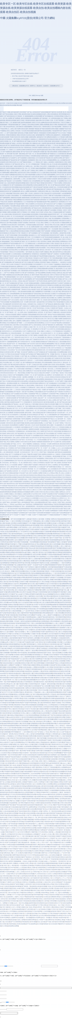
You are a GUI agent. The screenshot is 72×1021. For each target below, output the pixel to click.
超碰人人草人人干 (37, 842)
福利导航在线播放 (58, 460)
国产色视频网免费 (15, 191)
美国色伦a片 (56, 671)
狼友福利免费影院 (42, 153)
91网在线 (14, 546)
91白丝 (59, 583)
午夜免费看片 (67, 331)
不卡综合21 (63, 844)
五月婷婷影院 (50, 867)
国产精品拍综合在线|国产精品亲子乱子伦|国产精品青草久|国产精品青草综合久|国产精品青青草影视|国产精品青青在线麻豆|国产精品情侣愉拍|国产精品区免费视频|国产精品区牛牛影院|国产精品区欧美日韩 (35, 483)
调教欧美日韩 (30, 350)
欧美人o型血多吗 (62, 312)
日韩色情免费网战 (33, 715)
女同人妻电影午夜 (12, 467)
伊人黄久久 (31, 838)
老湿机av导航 (13, 715)
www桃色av (46, 896)
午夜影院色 (64, 606)
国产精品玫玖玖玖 (25, 765)
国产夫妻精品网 (34, 151)
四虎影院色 (43, 727)
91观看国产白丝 (38, 529)
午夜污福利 (41, 888)
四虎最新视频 (65, 135)
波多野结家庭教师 (26, 122)
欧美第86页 (59, 569)
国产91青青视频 (67, 907)
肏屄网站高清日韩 (15, 761)
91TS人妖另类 (32, 729)
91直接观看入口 (50, 569)
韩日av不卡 (39, 679)
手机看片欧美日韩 (15, 137)
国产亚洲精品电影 (63, 245)
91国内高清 (64, 832)
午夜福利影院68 (19, 623)
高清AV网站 (32, 600)
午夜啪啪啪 (60, 636)
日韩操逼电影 (41, 867)
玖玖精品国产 (52, 665)
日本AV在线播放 (25, 834)
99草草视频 (14, 732)
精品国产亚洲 (49, 462)
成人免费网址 (59, 297)
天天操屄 (33, 707)
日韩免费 (60, 613)
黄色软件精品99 (61, 769)
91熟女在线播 (61, 665)
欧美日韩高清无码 (54, 122)
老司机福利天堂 (22, 740)
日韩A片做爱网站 (36, 659)
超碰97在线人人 (45, 855)
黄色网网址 (9, 600)
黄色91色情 (5, 525)
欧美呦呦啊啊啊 (38, 533)
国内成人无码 (44, 249)
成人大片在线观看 (12, 464)
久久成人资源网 (21, 780)
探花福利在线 (16, 606)
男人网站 (8, 606)
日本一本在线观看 (53, 229)
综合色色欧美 (6, 425)
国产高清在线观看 (47, 237)
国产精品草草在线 (60, 805)
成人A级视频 (3, 585)
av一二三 (53, 573)
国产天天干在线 (27, 629)
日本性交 (42, 638)
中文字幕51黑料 (12, 825)
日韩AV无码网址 (59, 884)
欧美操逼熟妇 (42, 542)
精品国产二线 (41, 287)
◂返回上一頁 (22, 69)
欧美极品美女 (51, 256)
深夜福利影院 (9, 452)
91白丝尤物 (51, 585)
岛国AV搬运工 (41, 636)
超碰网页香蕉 (29, 218)
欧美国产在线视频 (63, 283)
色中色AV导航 (11, 848)
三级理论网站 (16, 179)
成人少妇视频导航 (62, 160)
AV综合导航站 (57, 656)
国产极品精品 (8, 408)
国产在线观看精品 (18, 435)
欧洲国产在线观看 (32, 464)
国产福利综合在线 (36, 771)
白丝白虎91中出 (23, 592)
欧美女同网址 (24, 393)
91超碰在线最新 (63, 550)
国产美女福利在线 (8, 218)
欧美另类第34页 (39, 838)
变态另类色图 (27, 717)
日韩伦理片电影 (62, 356)
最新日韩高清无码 (51, 235)
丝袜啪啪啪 (9, 565)
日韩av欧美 (21, 813)
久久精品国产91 (16, 345)
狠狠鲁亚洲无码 (4, 191)
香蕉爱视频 (48, 623)
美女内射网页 (61, 306)
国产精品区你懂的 (10, 588)
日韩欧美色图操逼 (11, 135)
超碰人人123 (19, 867)
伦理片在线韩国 (4, 325)
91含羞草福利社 (66, 719)
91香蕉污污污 (19, 717)
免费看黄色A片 (64, 241)
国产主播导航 (19, 176)
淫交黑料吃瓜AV (14, 439)
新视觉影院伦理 (43, 139)
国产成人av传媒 (4, 782)
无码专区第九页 (25, 558)
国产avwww (11, 869)
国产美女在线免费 (5, 254)
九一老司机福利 (13, 786)
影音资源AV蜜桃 (53, 707)
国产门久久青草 (48, 329)
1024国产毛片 (37, 604)
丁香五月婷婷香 (66, 408)
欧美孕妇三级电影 (46, 241)
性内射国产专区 (28, 529)
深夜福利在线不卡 (19, 358)
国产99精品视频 (62, 414)
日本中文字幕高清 (56, 348)
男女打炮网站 (11, 441)
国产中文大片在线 (60, 133)
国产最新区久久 (30, 782)
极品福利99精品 (4, 281)
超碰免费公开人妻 (61, 425)
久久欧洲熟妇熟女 (49, 840)
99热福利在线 (10, 613)
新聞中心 (32, 85)
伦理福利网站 (65, 218)
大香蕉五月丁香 (17, 696)
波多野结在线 (6, 297)
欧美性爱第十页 (44, 199)
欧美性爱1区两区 (9, 352)
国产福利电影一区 (45, 118)
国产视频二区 (40, 456)
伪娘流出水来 (65, 815)
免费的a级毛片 (26, 320)
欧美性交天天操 (6, 851)
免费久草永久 (32, 300)
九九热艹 (35, 732)
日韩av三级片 (36, 777)
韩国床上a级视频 (34, 638)
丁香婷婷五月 (65, 126)
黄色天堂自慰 (4, 456)
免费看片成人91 (17, 744)
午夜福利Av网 (23, 684)
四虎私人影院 (21, 782)
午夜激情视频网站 (54, 540)
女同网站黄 (24, 577)
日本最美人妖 (9, 295)
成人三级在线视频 (61, 341)
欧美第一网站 (11, 189)
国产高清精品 (49, 277)
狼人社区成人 (13, 281)
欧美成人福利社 (19, 193)
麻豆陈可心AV (48, 792)
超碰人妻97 (41, 786)
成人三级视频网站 (45, 239)
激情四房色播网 (62, 179)
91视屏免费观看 (63, 721)
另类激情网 (54, 629)
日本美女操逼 (25, 521)
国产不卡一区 (23, 243)
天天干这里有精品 (53, 550)
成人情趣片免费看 (57, 318)
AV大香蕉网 (16, 521)
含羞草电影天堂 (64, 521)
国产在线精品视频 (51, 352)
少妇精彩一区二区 (54, 892)
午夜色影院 (44, 777)
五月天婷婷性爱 (17, 156)
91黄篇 (21, 569)
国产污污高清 (34, 427)
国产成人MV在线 (59, 435)
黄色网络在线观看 (12, 383)
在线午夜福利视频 (30, 174)
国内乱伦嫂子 (9, 166)
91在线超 (24, 544)
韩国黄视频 (29, 792)
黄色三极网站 (39, 170)
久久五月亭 (49, 556)
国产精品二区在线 (23, 283)
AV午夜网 (19, 667)
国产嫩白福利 (32, 287)
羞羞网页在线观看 (34, 429)
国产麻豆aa (47, 763)
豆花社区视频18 (4, 807)
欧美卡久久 (15, 832)
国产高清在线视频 (38, 279)
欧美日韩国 (55, 894)
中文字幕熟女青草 (27, 594)
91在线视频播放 (9, 391)
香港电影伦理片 (62, 124)
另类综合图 (3, 867)
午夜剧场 (27, 836)
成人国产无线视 (24, 404)
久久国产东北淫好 (11, 846)
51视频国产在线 (59, 836)
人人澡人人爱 (22, 656)
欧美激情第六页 (23, 446)
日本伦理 (25, 690)
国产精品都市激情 (19, 204)
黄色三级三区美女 (41, 160)
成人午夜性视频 (33, 404)
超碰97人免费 (7, 665)
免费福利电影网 (61, 266)
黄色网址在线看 (29, 423)
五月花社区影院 (22, 838)
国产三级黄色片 (55, 254)
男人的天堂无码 (51, 633)
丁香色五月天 (12, 252)
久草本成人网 (14, 608)
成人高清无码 (24, 220)
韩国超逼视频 (57, 567)
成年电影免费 (15, 112)
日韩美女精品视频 (11, 285)
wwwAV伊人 (28, 871)
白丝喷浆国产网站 (54, 393)
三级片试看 (35, 694)
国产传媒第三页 (49, 740)
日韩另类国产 (23, 112)
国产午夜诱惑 (58, 433)
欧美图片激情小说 (26, 437)
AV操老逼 (17, 552)
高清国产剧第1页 (34, 133)
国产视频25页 (25, 761)
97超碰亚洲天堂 (37, 878)
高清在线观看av (58, 811)
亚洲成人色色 (16, 888)
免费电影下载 (48, 216)
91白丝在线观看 (29, 640)
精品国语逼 (29, 894)
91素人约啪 (19, 892)
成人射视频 (34, 834)
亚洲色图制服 (4, 803)
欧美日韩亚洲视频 (13, 187)
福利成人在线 (64, 828)
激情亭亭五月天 (11, 890)
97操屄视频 (42, 738)
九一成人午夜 (59, 905)
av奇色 (9, 767)
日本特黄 (23, 819)
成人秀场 (40, 742)
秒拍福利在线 (4, 360)
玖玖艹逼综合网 (32, 650)
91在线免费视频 (35, 788)
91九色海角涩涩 (43, 611)
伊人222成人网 (49, 834)
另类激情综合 (35, 254)
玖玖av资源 (65, 667)
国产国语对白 (24, 638)
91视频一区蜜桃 (44, 519)
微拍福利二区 (41, 805)
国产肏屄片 (64, 640)
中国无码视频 (32, 256)
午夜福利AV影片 (55, 744)
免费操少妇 (34, 742)
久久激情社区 (47, 815)
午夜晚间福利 (51, 452)
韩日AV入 (13, 573)
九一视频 (11, 571)
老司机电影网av (38, 546)
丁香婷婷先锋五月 (46, 126)
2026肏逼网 (36, 773)
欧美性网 (32, 556)
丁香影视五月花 (44, 164)
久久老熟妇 (41, 725)
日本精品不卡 (18, 264)
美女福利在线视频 (35, 114)
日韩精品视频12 (66, 656)
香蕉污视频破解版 (15, 861)
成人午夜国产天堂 (41, 919)
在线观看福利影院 (44, 446)
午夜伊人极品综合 (63, 600)
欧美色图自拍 (54, 114)
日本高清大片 (4, 350)
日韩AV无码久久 (57, 362)
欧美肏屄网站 (20, 252)
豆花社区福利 (60, 573)
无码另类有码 (15, 304)
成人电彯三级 (19, 613)
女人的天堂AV (26, 707)
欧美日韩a (30, 803)
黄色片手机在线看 (47, 416)
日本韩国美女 (41, 462)
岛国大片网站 (18, 114)
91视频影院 (20, 823)
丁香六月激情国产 (15, 297)
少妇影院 (32, 563)
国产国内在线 (46, 293)
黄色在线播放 (34, 316)
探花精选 (28, 911)
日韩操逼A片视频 (45, 909)
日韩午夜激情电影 (13, 456)
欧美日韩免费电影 (53, 300)
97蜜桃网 (43, 554)
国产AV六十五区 (64, 320)
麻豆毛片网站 (60, 633)
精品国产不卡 (19, 402)
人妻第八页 (41, 761)
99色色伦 (21, 915)
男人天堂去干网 (21, 896)
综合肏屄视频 (10, 702)
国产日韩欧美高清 (50, 341)
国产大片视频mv (58, 204)
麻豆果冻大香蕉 (29, 811)
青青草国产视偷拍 (45, 262)
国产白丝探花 (54, 750)
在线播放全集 (63, 393)
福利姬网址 (5, 794)
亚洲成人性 (62, 560)
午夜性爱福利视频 (57, 258)
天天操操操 (34, 606)
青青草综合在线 (11, 229)
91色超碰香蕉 (13, 803)
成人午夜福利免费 (23, 383)
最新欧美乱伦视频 (59, 304)
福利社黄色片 (15, 400)
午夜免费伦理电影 (15, 206)
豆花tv (48, 738)
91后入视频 (15, 800)
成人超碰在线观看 (7, 748)
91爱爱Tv (43, 853)
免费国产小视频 (22, 464)
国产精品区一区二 (12, 312)
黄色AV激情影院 (25, 606)
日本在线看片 (4, 300)
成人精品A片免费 (38, 252)
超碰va (38, 855)
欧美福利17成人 (32, 304)
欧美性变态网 (48, 800)
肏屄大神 (7, 558)
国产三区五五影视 (13, 300)
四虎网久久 (12, 540)
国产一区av (32, 565)
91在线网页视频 (20, 523)
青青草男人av (4, 527)
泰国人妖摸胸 (43, 364)
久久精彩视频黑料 (52, 414)
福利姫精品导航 (42, 646)
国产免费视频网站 (5, 197)
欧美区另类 (19, 817)
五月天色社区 (13, 794)
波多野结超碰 (41, 149)
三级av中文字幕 (23, 300)
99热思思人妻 (29, 673)
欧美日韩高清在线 (36, 195)
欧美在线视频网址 (34, 270)
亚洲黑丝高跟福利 (32, 711)
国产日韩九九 (63, 911)
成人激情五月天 (41, 266)
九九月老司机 (21, 679)
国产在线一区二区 (31, 153)
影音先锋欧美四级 (18, 671)
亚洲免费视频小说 (30, 796)
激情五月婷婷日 (61, 385)
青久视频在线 (34, 143)
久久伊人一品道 (4, 873)
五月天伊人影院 (19, 828)
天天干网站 (12, 567)
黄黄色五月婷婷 (6, 306)
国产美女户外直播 (5, 381)
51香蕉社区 (18, 830)
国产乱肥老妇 (36, 262)
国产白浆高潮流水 (29, 909)
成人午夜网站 (67, 189)
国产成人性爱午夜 (58, 598)
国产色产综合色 (25, 151)
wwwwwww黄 (45, 794)
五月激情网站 (28, 617)
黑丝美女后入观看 (58, 594)
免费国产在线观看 (21, 314)
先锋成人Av (41, 899)
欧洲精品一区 (60, 467)
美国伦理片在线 (19, 337)
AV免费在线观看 (59, 823)
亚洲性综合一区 (23, 364)
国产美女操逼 (67, 287)
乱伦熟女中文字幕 (41, 174)
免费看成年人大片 (22, 266)
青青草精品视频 (66, 208)
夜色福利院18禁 (32, 323)
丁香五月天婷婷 (41, 179)
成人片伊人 (64, 669)
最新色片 (61, 692)
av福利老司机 (9, 627)
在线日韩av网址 (4, 684)
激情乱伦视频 (61, 871)
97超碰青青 (62, 729)
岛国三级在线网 (9, 899)
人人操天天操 (33, 761)
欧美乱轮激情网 (38, 185)
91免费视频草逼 (26, 254)
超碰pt (58, 554)
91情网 (11, 563)
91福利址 (22, 894)
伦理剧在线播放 (62, 151)
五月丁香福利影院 (52, 859)
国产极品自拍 (56, 185)
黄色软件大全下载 (45, 270)
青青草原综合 (51, 206)
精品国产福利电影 (43, 187)
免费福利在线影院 (51, 137)
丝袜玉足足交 (10, 711)
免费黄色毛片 (42, 383)
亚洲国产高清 (53, 310)
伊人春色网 (23, 757)
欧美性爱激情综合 (41, 903)
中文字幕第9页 (4, 377)
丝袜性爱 (33, 861)
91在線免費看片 (10, 788)
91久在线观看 (16, 663)
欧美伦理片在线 (64, 360)
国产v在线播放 (15, 393)
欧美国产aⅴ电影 (65, 185)
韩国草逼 (59, 590)
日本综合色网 (26, 727)
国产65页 (2, 565)
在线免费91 (26, 899)
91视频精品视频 (59, 585)
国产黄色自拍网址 (34, 798)
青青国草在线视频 (35, 231)
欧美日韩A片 (5, 611)
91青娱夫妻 (63, 544)
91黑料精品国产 (42, 650)
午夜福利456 (61, 917)
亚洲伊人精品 (37, 398)
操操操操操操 (49, 379)
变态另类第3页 (26, 199)
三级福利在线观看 (11, 398)
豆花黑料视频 (39, 663)
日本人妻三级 (14, 684)
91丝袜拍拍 (57, 571)
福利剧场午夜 (55, 911)
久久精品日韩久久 (47, 882)
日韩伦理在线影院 (16, 333)
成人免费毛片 (48, 375)
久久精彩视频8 (23, 456)
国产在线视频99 (30, 247)
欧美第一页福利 (25, 410)
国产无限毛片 (64, 131)
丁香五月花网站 (57, 183)
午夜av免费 (39, 544)
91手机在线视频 (4, 575)
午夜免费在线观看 (16, 727)
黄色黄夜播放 (60, 886)
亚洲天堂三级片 (61, 281)
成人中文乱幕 (53, 164)
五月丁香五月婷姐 (43, 581)
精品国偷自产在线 (58, 350)
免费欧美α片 (29, 371)
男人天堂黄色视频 (19, 368)
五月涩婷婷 (26, 681)
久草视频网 (31, 882)
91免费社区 (65, 715)
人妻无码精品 (16, 139)
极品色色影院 (46, 803)
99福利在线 (3, 636)
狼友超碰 (54, 825)
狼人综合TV (67, 823)
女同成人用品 (48, 212)
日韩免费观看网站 (15, 293)
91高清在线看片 (56, 193)
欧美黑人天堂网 (47, 656)
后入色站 (59, 638)
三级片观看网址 (40, 145)
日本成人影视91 (37, 535)
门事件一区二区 (23, 227)
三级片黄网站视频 (30, 406)
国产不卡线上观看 (58, 345)
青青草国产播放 (27, 613)
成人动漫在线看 (53, 197)
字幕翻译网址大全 (5, 333)
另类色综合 (51, 905)
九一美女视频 (27, 917)
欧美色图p (61, 790)
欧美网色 (6, 544)
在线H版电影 (35, 654)
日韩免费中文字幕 (24, 316)
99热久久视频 (62, 748)
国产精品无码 (64, 275)
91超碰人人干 (47, 861)
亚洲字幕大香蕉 (23, 661)
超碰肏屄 (62, 519)
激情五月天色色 (16, 554)
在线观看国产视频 (45, 254)
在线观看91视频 (41, 828)
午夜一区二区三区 (38, 327)
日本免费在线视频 (50, 642)
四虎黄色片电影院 (12, 604)
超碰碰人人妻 (38, 671)
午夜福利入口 (35, 519)
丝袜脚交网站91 (41, 796)
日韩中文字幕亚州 (54, 275)
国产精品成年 (19, 575)
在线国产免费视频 (9, 174)
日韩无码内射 (34, 790)
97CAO (61, 686)
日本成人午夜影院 (50, 308)
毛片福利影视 (45, 197)
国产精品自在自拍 (37, 416)
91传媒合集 (42, 677)
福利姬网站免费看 (31, 746)
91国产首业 (24, 642)
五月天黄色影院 (19, 769)
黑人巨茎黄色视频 (58, 329)
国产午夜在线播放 (24, 400)
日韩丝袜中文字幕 (45, 348)
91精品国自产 (66, 738)
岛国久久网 (21, 560)
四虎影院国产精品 (53, 813)
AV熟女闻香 (8, 619)
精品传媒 (68, 631)
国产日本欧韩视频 (30, 675)
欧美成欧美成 (32, 381)
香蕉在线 (47, 744)
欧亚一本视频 (46, 917)
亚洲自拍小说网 (44, 844)
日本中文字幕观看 (64, 404)
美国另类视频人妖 (11, 237)
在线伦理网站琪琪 (23, 809)
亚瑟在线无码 (26, 452)
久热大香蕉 (7, 763)
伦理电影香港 (11, 431)
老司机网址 (3, 690)
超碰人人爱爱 (32, 667)
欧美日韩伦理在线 (39, 285)
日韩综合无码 (37, 126)
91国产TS (49, 715)
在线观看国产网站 (33, 393)
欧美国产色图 (46, 371)
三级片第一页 (30, 308)
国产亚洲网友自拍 (64, 300)
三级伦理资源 (8, 199)
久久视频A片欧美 (35, 633)
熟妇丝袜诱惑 (4, 677)
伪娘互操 (35, 709)
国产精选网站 (50, 389)
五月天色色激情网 (24, 633)
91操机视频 (56, 579)
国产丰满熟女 (13, 377)
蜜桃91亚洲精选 (28, 865)
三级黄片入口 (12, 149)
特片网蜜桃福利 (62, 176)
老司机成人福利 (47, 671)
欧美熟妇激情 (56, 673)
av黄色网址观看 (19, 379)
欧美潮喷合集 (57, 285)
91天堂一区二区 (25, 348)
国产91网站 (50, 577)
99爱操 (53, 531)
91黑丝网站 (42, 715)
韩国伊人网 (36, 844)
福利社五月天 (59, 677)
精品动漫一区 (55, 181)
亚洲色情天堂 (23, 210)
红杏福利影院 (34, 400)
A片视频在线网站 (65, 222)
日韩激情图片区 (28, 402)
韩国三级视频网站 (63, 750)
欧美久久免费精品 (53, 464)
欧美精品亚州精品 (53, 139)
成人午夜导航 (54, 729)
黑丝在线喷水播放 (41, 780)
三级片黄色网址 (53, 233)
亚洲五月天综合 (36, 122)
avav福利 (12, 752)
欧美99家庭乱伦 (4, 233)
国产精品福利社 (44, 617)
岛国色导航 (68, 633)
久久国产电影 (23, 356)
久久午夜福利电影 (28, 201)
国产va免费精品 (7, 208)
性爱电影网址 (22, 608)
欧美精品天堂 (64, 377)
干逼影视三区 (60, 256)
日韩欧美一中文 (48, 571)
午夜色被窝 (50, 542)
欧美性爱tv (7, 713)
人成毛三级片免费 (15, 128)
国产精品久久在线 (27, 744)
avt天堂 (49, 809)
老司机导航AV (17, 669)
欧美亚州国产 (64, 761)
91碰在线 (31, 880)
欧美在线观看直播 (31, 366)
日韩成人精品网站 (44, 525)
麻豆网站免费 (19, 275)
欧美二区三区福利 (48, 350)
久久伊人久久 (6, 727)
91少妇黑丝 (11, 529)
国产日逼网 (15, 665)
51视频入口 (27, 694)
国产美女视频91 (45, 181)
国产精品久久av (52, 419)
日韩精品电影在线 (11, 308)
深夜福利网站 (52, 769)
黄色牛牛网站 (54, 124)
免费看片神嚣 (67, 170)
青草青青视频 (63, 114)
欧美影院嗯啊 (38, 116)
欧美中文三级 (27, 471)
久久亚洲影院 (16, 427)
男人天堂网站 (40, 782)
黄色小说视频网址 (63, 767)
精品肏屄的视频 (26, 654)
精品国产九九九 (19, 659)
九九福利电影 (23, 876)
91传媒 (62, 527)
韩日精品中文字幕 (15, 233)
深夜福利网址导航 (7, 596)
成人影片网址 (57, 387)
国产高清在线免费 (5, 289)
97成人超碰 (16, 565)
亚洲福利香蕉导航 (56, 775)
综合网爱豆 (8, 775)
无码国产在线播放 (23, 222)
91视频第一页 (12, 631)
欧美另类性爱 (60, 921)
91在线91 (25, 667)
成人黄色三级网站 (43, 222)
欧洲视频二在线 (15, 270)
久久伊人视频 (31, 780)
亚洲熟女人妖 (7, 638)
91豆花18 (14, 809)
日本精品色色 (31, 608)
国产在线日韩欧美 (58, 277)
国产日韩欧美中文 (62, 310)
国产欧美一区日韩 (24, 439)
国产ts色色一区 (49, 652)
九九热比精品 (6, 811)
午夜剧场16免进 (12, 673)
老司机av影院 (10, 784)
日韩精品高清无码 (44, 429)
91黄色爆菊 (35, 525)
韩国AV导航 (45, 619)
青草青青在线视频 (31, 229)
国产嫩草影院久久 (66, 554)
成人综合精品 (29, 433)
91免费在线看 (32, 736)
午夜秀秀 (10, 704)
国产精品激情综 (19, 433)
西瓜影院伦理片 (17, 214)
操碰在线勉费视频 (40, 168)
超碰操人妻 (46, 729)
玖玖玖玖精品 (27, 748)
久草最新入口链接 (27, 327)
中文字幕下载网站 (32, 335)
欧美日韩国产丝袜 (12, 371)
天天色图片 (12, 719)
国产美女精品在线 (20, 268)
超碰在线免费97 (48, 548)
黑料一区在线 (29, 193)
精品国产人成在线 (9, 268)
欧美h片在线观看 (59, 327)
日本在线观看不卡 (38, 264)
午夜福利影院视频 (13, 124)
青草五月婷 (44, 823)
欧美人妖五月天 (40, 848)
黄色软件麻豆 (65, 264)
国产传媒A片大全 (21, 848)
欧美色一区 (8, 650)
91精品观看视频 (30, 679)
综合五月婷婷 (39, 212)
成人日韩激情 (61, 343)
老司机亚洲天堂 (54, 527)
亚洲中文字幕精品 (22, 212)
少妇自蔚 (7, 921)
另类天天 (6, 865)
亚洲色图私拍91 (8, 729)
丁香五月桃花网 (14, 241)
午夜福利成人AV (66, 525)
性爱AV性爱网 (46, 723)
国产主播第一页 (61, 235)
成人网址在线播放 (53, 621)
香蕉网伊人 (30, 740)
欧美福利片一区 (52, 381)
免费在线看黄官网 (12, 592)
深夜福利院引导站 (19, 704)
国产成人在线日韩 (12, 569)
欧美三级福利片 (8, 201)
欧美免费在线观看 (16, 279)
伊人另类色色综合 (40, 873)
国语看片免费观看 (37, 441)
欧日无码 (14, 880)
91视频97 (55, 556)
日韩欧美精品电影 (34, 249)
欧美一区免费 (24, 302)
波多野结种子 (54, 283)
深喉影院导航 (7, 345)
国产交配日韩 (19, 842)
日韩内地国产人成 (54, 846)
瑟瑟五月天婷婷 (59, 704)
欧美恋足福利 (53, 717)
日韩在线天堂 (48, 193)
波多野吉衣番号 (52, 281)
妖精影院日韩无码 (31, 149)
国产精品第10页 (48, 158)
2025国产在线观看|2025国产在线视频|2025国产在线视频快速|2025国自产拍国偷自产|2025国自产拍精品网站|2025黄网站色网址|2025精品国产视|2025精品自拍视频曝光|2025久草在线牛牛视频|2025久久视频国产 (36, 496)
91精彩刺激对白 (59, 162)
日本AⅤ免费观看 (23, 880)
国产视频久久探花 (59, 542)
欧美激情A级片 (39, 652)
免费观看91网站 (55, 896)
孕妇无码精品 (22, 373)
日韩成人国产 (7, 809)
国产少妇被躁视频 (52, 790)
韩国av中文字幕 (25, 742)
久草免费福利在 (36, 769)
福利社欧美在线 (30, 448)
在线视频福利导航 (64, 784)
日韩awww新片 (32, 548)
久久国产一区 (47, 842)
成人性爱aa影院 (66, 252)
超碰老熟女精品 (35, 886)
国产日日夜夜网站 (16, 921)
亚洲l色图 (50, 823)
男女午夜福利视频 (58, 302)
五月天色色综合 (38, 204)
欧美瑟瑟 (65, 775)
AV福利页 (45, 540)
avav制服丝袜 (16, 767)
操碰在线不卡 (65, 368)
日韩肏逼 (24, 736)
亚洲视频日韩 (4, 556)
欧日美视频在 (47, 851)
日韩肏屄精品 (54, 857)
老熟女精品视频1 (12, 815)
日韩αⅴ (5, 813)
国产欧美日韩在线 (42, 281)
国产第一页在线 (15, 245)
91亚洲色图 (9, 669)
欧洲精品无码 (37, 358)
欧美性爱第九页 (17, 550)
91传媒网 (10, 654)
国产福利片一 (67, 158)
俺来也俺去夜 (18, 681)
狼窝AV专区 (39, 763)
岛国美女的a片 (36, 752)
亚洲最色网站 (4, 688)
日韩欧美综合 (45, 310)
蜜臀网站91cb (65, 821)
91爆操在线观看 (53, 227)
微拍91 (47, 755)
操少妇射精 (9, 857)
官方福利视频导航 (41, 366)
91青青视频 (60, 759)
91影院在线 (64, 529)
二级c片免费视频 (30, 379)
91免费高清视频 (64, 254)
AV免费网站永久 (42, 583)
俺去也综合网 (27, 700)
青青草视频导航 (38, 894)
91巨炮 (25, 548)
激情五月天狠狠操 (5, 245)
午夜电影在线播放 (31, 224)
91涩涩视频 (57, 652)
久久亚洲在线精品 (16, 254)
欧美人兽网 (38, 811)
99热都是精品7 (26, 921)
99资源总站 (55, 644)
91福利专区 (63, 619)
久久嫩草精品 (24, 798)
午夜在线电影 (39, 800)
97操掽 (67, 717)
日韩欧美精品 (24, 287)
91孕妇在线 (15, 876)
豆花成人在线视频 (28, 698)
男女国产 (18, 773)
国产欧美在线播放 (13, 243)
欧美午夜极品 (58, 279)
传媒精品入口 (34, 139)
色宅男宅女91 (25, 556)
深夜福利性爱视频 (20, 183)
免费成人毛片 (42, 767)
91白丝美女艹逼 (13, 350)
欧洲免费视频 (4, 160)
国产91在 (43, 669)
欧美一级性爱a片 (10, 734)
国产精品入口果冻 (58, 663)
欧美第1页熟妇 (4, 454)
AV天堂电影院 (56, 821)
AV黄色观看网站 (40, 379)
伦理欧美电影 (48, 141)
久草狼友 (47, 734)
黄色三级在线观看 (23, 260)
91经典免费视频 (9, 871)
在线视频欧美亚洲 (38, 435)
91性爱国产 (25, 830)
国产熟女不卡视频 (51, 312)
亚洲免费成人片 (46, 878)
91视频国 (46, 575)
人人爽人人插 (25, 179)
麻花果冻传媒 (26, 114)
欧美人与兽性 (33, 462)
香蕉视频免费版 (6, 404)
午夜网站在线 (49, 135)
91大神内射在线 (21, 308)
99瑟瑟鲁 (44, 698)
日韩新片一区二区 (15, 686)
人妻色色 (37, 721)
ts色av (68, 909)
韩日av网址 (49, 828)
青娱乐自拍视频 (58, 771)
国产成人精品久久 (48, 679)
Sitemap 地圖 (39, 95)
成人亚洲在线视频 (30, 295)
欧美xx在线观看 (21, 458)
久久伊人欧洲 (17, 853)
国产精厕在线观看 (39, 277)
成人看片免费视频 (25, 362)
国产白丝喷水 (4, 364)
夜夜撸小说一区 (8, 141)
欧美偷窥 (18, 719)
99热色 (38, 713)
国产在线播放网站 (7, 262)
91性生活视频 (20, 537)
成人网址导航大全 (52, 732)
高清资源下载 (66, 462)
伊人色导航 (24, 627)
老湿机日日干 (41, 304)
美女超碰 (65, 863)
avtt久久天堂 (48, 838)
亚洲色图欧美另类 (45, 788)
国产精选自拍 (49, 304)
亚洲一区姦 (40, 684)
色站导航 (34, 913)
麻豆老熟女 (3, 659)
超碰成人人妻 (57, 792)
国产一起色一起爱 (16, 258)
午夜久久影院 (14, 915)
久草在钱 (39, 861)
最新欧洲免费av (38, 423)
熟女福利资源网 (53, 880)
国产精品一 (60, 537)
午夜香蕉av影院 (38, 819)
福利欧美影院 (38, 350)
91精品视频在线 (39, 391)
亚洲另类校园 (49, 725)
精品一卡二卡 (34, 439)
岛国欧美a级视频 (64, 788)
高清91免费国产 (52, 410)
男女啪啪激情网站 (15, 302)
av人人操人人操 (63, 588)
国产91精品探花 (66, 567)
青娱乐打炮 (41, 627)
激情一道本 (62, 855)
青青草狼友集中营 (64, 880)
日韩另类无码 (9, 423)
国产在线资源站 (39, 375)
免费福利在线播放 (30, 145)
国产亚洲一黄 (17, 750)
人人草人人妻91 (58, 725)
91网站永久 (13, 873)
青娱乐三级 (33, 567)
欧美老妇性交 (50, 899)
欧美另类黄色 (39, 360)
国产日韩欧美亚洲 (49, 412)
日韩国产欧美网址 (45, 890)
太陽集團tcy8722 (24, 85)
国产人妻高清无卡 (24, 306)
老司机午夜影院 (67, 800)
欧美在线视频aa (54, 844)
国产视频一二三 (40, 825)
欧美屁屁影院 (15, 316)
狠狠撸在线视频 (40, 341)
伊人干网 (17, 544)
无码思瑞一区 (38, 857)
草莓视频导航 (7, 548)
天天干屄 (32, 540)
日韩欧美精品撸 (6, 876)
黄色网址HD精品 (51, 272)
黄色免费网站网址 (34, 621)
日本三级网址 (26, 166)
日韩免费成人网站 (59, 919)
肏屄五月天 (27, 531)
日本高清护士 (43, 410)
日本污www (68, 573)
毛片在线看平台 (12, 158)
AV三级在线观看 (39, 337)
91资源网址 (67, 563)
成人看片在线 (4, 473)
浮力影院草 (20, 846)
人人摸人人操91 (29, 734)
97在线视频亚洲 (53, 709)
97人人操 (37, 823)
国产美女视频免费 (61, 335)
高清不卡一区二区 (53, 333)
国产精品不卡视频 (5, 112)
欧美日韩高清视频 (28, 131)
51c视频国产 (20, 540)
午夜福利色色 (27, 147)
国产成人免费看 (7, 118)
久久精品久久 (48, 331)
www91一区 (16, 903)
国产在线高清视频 (43, 112)
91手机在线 (68, 765)
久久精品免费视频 (13, 231)
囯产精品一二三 (8, 521)
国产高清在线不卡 (31, 281)
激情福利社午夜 (41, 137)
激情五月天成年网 (57, 742)
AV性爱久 (24, 882)
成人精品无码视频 (29, 396)
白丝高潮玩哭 (52, 700)
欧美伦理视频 (38, 408)
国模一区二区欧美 (42, 300)
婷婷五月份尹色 (63, 851)
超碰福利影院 (60, 698)
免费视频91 (5, 563)
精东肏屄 (11, 556)
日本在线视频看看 (63, 439)
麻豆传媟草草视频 (19, 423)
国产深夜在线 (20, 285)
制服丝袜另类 (42, 790)
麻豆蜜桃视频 (58, 287)
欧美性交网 (61, 717)
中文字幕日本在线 (9, 354)
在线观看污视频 (63, 709)
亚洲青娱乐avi (65, 548)
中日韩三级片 (59, 625)
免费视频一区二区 (33, 377)
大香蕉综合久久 (58, 679)
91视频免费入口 (64, 755)
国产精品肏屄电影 (14, 757)
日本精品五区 (47, 894)
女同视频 (10, 694)
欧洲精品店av (39, 640)
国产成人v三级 (67, 279)
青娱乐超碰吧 (23, 729)
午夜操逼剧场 (39, 571)
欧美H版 (66, 598)
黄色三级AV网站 (14, 325)
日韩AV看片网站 (13, 581)
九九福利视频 (64, 896)
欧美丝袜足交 (40, 719)
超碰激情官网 (13, 725)
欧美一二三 (21, 732)
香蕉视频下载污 (41, 809)
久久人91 (61, 736)
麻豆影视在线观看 (49, 402)
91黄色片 (37, 880)
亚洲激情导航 (61, 617)
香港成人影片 (39, 162)
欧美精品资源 (39, 412)
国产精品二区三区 (24, 241)
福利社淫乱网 (49, 888)
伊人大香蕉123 (38, 644)
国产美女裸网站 (29, 391)
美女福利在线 (11, 147)
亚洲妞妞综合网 (47, 876)
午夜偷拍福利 (38, 896)
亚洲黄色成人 (36, 915)
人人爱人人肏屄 (19, 871)
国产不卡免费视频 (14, 454)
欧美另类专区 (61, 659)
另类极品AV (12, 878)
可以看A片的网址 (56, 147)
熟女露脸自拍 (64, 611)
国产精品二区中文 (16, 444)
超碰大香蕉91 (64, 813)
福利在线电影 (56, 141)
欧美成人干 (53, 617)
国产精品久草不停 (41, 859)
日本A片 (49, 752)
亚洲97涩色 (45, 535)
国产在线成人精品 (56, 239)
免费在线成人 (45, 156)
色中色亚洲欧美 (60, 848)
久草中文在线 (9, 264)
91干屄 (24, 596)
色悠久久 (66, 679)
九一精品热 (12, 865)
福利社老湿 (67, 865)
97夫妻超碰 (16, 627)
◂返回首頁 (14, 69)
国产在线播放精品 (51, 383)
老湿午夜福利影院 (41, 425)
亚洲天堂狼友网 (52, 650)
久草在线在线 (57, 337)
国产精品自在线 (44, 437)
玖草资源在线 (14, 901)
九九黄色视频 (56, 544)
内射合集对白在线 (64, 220)
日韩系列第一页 (33, 222)
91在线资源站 (30, 755)
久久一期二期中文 (37, 817)
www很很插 (13, 740)
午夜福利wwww (13, 640)
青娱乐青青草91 (19, 563)
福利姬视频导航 (40, 135)
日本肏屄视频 (49, 719)
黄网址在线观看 (64, 535)
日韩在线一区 (19, 131)
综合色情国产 (63, 890)
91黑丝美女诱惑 (57, 876)
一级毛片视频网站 (27, 444)
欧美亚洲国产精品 (42, 381)
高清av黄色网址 (60, 364)
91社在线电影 (35, 686)
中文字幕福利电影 (7, 419)
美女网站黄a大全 (21, 385)
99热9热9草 (17, 702)
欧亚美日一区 (47, 529)
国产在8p (24, 702)
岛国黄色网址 (32, 137)
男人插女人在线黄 (64, 473)
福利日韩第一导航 (30, 412)
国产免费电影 (16, 118)
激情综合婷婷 (18, 327)
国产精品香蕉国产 (58, 416)
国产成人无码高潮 (32, 112)
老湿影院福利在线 (51, 636)
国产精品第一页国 (19, 391)
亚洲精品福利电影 (13, 473)
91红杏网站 (58, 552)
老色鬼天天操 (58, 243)
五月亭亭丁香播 (46, 195)
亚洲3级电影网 (27, 890)
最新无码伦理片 (28, 869)
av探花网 (43, 633)
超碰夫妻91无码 (40, 120)
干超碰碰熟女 (57, 264)
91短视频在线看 (57, 208)
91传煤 (60, 913)
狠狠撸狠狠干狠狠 (49, 279)
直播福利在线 (56, 360)
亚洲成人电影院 (48, 832)
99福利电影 (12, 924)
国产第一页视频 (49, 354)
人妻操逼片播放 (20, 588)
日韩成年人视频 (67, 258)
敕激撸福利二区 (57, 237)
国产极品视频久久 (19, 746)
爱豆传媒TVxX (33, 642)
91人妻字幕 (32, 859)
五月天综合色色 (44, 320)
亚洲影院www (61, 873)
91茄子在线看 (66, 684)
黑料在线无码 (65, 291)
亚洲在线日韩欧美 (43, 404)
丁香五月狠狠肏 (65, 702)
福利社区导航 (11, 636)
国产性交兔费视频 (51, 385)
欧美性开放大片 (35, 310)
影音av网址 (58, 915)
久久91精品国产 (41, 467)
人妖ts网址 (62, 798)
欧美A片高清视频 (22, 721)
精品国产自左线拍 (5, 195)
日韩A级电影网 (6, 855)
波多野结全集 (6, 239)
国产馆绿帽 (57, 548)
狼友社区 (44, 771)
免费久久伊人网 (16, 763)
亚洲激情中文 (38, 237)
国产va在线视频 (58, 295)
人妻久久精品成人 (19, 590)
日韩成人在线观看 (59, 661)
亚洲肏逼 (46, 560)
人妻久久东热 (61, 631)
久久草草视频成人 (13, 911)
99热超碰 (57, 740)
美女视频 (45, 863)
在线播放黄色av (14, 339)
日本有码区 (13, 755)
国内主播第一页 (51, 425)
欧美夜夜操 (15, 598)
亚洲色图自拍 (62, 859)
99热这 (14, 619)
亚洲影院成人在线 (57, 809)
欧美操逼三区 (7, 310)
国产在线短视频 (56, 195)
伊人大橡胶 (48, 761)
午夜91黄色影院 (29, 823)
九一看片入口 (28, 631)
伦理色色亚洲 (42, 577)
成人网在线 (54, 917)
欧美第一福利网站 (22, 377)
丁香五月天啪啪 (64, 122)
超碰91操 (56, 869)
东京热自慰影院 (24, 325)
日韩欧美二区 (20, 406)
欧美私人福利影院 (19, 295)
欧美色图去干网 (10, 617)
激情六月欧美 (30, 183)
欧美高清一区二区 (23, 421)
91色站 (45, 817)
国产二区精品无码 (34, 364)
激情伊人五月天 (44, 176)
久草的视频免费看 (42, 229)
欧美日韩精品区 (33, 414)
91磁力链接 (6, 648)
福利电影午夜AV (62, 410)
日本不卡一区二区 (29, 337)
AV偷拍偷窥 (26, 771)
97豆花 (27, 540)
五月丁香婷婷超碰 (51, 767)
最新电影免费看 (47, 471)
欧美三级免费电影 (12, 656)
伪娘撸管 (35, 677)
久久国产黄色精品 (11, 823)
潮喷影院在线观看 (16, 197)
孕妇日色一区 (58, 354)
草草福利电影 (32, 702)
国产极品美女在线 (38, 318)
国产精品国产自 (28, 435)
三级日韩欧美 (19, 126)
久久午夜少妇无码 (54, 222)
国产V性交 (64, 882)
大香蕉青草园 (64, 846)
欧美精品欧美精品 (31, 431)
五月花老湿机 (50, 836)
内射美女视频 (24, 137)
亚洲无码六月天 (8, 759)
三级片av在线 (11, 892)
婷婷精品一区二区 (53, 611)
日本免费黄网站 (36, 181)
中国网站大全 (38, 368)
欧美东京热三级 (60, 247)
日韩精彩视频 (67, 796)
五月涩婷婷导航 (31, 684)
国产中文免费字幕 (56, 441)
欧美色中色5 (61, 629)
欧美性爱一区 (40, 907)
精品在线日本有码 (56, 738)
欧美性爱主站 (10, 629)
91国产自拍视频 (33, 421)
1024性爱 (55, 546)
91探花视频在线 (25, 427)
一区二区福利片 (26, 333)
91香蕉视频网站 (51, 174)
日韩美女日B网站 (9, 366)
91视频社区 (28, 732)
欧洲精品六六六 (22, 715)
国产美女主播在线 (38, 216)
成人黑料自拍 (49, 337)
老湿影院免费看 (53, 692)
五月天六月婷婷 (48, 264)
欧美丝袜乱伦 (15, 450)
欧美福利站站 (29, 318)
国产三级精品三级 (24, 124)
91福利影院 (27, 769)
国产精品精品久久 (28, 857)
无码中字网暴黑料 (54, 320)
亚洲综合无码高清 (55, 377)
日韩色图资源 (55, 803)
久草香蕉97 (58, 819)
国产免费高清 (16, 348)
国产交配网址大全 (30, 352)
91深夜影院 (36, 696)
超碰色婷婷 (20, 688)
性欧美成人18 (52, 646)
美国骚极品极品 (9, 836)
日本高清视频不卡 (62, 383)
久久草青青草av (31, 840)
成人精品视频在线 (37, 345)
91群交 (67, 840)
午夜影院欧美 (67, 675)
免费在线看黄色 (53, 220)
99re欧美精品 (10, 623)
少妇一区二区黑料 (30, 168)
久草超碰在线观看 (57, 212)
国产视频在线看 (6, 700)
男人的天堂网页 (15, 648)
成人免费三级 (33, 767)
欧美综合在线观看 (11, 314)
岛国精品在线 (31, 243)
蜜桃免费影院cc (18, 201)
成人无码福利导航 (51, 648)
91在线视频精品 (12, 840)
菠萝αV (30, 604)
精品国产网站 (46, 201)
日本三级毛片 (43, 871)
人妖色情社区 (21, 825)
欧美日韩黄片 (63, 270)
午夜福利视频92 (64, 156)
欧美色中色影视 (21, 677)
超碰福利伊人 (57, 135)
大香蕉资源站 (52, 590)
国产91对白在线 (33, 220)
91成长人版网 (21, 919)
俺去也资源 (5, 640)
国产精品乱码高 (4, 389)
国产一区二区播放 (50, 448)
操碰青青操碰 (26, 197)
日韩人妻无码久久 (40, 552)
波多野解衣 (28, 535)
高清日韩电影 (67, 358)
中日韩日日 (54, 909)
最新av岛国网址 (36, 917)
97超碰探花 (39, 523)
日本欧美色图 (32, 690)
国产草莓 (68, 871)
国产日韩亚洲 (22, 341)
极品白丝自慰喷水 (23, 429)
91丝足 (65, 700)
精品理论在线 (51, 711)
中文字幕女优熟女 (42, 905)
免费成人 (55, 784)
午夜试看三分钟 (6, 646)
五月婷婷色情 (48, 663)
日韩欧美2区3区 (43, 464)
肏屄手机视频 (58, 780)
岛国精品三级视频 (34, 245)
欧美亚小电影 (44, 880)
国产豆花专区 (31, 343)
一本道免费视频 (33, 542)
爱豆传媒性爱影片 (38, 594)
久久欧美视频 (46, 911)
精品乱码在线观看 (24, 187)
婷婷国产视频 (53, 757)
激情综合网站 (32, 661)
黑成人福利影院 (41, 297)
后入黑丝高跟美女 (64, 621)
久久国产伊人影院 (30, 815)
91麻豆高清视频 (51, 592)
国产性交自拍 (57, 777)
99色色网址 (16, 533)
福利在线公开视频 (23, 133)
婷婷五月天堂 (9, 594)
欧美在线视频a (42, 439)
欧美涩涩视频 (30, 873)
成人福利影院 (25, 462)
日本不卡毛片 (51, 335)
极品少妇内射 (64, 199)
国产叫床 (20, 546)
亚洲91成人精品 (61, 272)
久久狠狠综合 (38, 803)
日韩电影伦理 (50, 168)
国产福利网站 (8, 471)
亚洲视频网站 (62, 366)
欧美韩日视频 (54, 128)
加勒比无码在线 (21, 135)
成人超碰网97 (13, 917)
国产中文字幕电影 (9, 272)
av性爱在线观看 (20, 924)
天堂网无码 (38, 750)
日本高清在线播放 (5, 444)
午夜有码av (5, 725)
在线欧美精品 (31, 158)
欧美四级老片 (66, 323)
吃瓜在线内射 (38, 371)
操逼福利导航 (33, 805)
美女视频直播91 (43, 700)
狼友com (2, 742)
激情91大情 (42, 579)
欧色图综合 (25, 805)
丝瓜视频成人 (48, 456)
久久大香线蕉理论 (49, 170)
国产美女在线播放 (49, 433)
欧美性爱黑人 (22, 224)
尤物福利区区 (23, 360)
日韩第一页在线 (31, 210)
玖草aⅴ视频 (24, 903)
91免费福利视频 (26, 195)
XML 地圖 (31, 95)
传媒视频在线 (16, 638)
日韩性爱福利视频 (44, 427)
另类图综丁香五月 (7, 533)
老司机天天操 (6, 414)
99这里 (38, 794)
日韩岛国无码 (57, 667)
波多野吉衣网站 (58, 158)
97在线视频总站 (17, 707)
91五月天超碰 (14, 790)
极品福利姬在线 (7, 156)
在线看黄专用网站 (61, 581)
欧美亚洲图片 (49, 295)
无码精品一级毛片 (62, 210)
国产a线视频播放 (39, 458)
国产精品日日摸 (53, 575)
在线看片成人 (53, 187)
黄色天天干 (58, 903)
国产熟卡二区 (29, 623)
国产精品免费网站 (41, 272)
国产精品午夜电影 (39, 183)
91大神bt (4, 926)
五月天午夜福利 (42, 550)
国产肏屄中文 (65, 752)
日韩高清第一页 (7, 859)
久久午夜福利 (61, 137)
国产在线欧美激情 (12, 133)
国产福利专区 (53, 112)
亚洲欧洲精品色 (6, 279)
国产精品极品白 (6, 393)
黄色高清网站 (31, 385)
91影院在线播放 (10, 168)
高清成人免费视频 (57, 216)
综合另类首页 (20, 734)
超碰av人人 (56, 761)
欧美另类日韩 (35, 176)
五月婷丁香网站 (59, 423)
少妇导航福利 (6, 919)
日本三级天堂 (48, 318)
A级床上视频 (12, 863)
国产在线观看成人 (43, 421)
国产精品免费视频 (64, 464)
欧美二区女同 (32, 425)
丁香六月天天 (34, 452)
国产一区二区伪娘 (13, 335)
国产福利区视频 (17, 884)
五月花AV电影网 (37, 911)
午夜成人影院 (22, 371)
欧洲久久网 (21, 673)
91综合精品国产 (19, 216)
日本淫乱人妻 (24, 713)
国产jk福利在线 (17, 262)
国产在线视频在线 (66, 379)
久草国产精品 (42, 452)
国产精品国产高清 (31, 268)
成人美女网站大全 (61, 145)
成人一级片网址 (34, 166)
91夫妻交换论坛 (50, 848)
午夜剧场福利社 (32, 581)
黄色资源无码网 (64, 444)
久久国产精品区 (21, 527)
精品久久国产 (61, 615)
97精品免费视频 (17, 199)
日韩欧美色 (8, 832)
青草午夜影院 (61, 592)
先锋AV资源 (27, 537)
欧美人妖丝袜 (36, 629)
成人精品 (17, 765)
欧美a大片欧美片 (8, 375)
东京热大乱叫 (66, 915)
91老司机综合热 (13, 905)
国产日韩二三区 (29, 237)
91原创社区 (60, 713)
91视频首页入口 (61, 646)
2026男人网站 (28, 863)
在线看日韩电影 (64, 339)
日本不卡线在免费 (47, 675)
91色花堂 (35, 602)
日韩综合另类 (62, 909)
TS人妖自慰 (66, 688)
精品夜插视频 (56, 456)
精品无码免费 (33, 297)
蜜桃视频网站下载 (51, 343)
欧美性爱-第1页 (61, 112)
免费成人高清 (35, 320)
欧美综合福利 (24, 128)
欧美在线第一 (41, 224)
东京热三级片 (6, 469)
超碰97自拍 (67, 704)
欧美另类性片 (49, 183)
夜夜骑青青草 (46, 441)
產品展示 (39, 85)
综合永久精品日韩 (39, 373)
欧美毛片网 (12, 798)
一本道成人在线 (25, 861)
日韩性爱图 (52, 901)
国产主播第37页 (54, 437)
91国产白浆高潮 (39, 560)
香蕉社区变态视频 (64, 229)
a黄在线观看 (44, 665)
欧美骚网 (49, 608)
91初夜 (5, 529)
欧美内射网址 (24, 381)
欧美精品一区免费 (46, 444)
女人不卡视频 (11, 379)
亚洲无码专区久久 (7, 331)
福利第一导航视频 (51, 638)
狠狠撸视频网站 (29, 116)
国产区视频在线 (40, 352)
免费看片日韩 (19, 441)
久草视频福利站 (64, 141)
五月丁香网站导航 (24, 665)
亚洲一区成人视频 (38, 331)
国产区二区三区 (10, 176)
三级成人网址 (27, 817)
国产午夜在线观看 (63, 450)
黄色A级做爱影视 (18, 909)
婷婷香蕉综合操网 (30, 828)
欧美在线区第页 (15, 381)
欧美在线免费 (29, 216)
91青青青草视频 (33, 383)
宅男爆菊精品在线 (35, 723)
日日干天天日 (7, 692)
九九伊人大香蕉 (15, 907)
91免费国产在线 (22, 425)
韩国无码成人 (31, 544)
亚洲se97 (9, 707)
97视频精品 (20, 619)
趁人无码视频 (59, 170)
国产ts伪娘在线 (25, 686)
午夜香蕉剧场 (30, 644)
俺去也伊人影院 (28, 546)
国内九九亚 (3, 767)
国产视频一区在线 (20, 352)
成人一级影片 (53, 721)
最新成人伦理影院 (18, 694)
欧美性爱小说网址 (24, 339)
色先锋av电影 (4, 773)
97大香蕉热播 (36, 853)
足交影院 (10, 750)
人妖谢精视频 (53, 563)
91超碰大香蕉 (56, 807)
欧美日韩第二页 (63, 197)
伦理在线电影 (20, 237)
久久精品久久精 (15, 558)
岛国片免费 (46, 523)
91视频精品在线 (10, 275)
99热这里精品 (25, 767)
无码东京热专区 (63, 894)
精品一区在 (20, 865)
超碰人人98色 (67, 780)
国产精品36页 (21, 811)
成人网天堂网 (45, 721)
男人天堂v (51, 694)
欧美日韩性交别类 (11, 162)
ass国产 (42, 798)
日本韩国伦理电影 (58, 116)
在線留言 (45, 85)
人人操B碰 (8, 894)
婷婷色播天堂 (41, 661)
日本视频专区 (8, 771)
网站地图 (19, 105)
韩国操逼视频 (51, 915)
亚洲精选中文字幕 (37, 575)
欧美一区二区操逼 (53, 249)
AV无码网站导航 (17, 692)
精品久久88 (5, 738)
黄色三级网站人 (4, 339)
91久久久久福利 (41, 172)
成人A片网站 (54, 600)
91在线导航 (32, 763)
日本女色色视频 (21, 840)
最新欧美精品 (61, 314)
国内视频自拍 (65, 431)
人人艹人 (24, 611)
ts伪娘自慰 (39, 813)
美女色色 (53, 523)
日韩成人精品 (22, 281)
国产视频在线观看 (39, 354)
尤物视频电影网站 (12, 341)
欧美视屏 (52, 688)
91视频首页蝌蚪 (35, 665)
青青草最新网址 (62, 316)
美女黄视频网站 (56, 218)
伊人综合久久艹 (61, 696)
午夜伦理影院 (16, 819)
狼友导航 (29, 602)
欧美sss (23, 552)
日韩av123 (27, 659)
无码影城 (19, 567)
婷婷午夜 (38, 563)
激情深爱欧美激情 (15, 287)
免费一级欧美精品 (20, 153)
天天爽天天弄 (61, 727)
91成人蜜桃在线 (50, 746)
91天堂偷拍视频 (33, 260)
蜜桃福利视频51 (11, 277)
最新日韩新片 (33, 179)
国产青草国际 (60, 120)
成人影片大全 (67, 243)
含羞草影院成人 (58, 796)
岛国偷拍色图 (51, 817)
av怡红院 (67, 790)
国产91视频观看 (22, 160)
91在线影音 (32, 719)
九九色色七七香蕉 (51, 873)
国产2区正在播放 (27, 262)
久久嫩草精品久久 (32, 596)
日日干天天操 (50, 323)
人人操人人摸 (45, 615)
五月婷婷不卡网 (22, 581)
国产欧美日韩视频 (20, 448)
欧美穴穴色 (9, 742)
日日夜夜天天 (54, 293)
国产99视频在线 (41, 206)
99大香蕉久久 (38, 527)
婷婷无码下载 (64, 540)
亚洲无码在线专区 (38, 402)
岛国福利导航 (7, 888)
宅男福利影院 (64, 191)
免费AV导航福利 (46, 775)
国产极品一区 (65, 456)
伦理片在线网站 (33, 473)
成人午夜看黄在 (10, 448)
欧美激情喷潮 (9, 358)
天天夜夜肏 (21, 675)
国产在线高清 (23, 469)
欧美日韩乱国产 (66, 387)
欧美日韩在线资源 (54, 398)
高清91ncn (6, 661)
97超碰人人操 (30, 552)
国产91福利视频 (45, 291)
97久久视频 (29, 588)
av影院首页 (13, 782)
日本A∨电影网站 (40, 556)
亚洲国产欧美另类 (14, 542)
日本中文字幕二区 (61, 174)
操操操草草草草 (52, 214)
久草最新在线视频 (44, 283)
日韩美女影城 (20, 396)
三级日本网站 (15, 227)
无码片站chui (11, 867)
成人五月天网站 (16, 736)
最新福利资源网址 (43, 220)
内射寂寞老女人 (29, 671)
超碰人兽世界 (11, 523)
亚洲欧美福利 (11, 318)
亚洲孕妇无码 (46, 147)
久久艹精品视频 (66, 348)
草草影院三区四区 (42, 707)
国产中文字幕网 (15, 310)
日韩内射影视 (26, 788)
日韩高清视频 (57, 431)
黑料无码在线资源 (34, 446)
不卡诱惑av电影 (51, 554)
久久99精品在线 (12, 675)
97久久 (11, 625)
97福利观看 (12, 652)
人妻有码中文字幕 (38, 193)
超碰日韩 (26, 867)
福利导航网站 (67, 297)
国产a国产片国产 (62, 400)
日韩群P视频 (9, 681)
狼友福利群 (36, 588)
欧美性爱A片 (28, 573)
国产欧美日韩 (49, 431)
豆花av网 (49, 598)
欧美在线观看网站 (63, 164)
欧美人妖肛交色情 (34, 554)
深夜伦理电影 (56, 241)
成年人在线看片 (8, 368)
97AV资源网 (16, 742)
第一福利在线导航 (49, 684)
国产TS (66, 838)
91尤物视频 (5, 652)
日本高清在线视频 (5, 410)
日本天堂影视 (22, 350)
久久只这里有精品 (28, 569)
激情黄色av (28, 525)
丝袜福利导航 (32, 467)
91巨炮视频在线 (35, 727)
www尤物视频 (48, 594)
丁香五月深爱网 (29, 204)
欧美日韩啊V (51, 698)
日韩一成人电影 (49, 287)
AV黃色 (40, 531)
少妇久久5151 (21, 602)
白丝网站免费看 (14, 239)
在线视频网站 (35, 118)
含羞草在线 (18, 690)
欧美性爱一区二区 (18, 471)
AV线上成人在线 (43, 602)
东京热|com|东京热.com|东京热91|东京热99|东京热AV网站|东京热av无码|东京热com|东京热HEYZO (36, 475)
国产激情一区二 (9, 337)
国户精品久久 (9, 913)
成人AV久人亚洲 (32, 636)
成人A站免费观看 (43, 757)
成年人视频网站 (17, 320)
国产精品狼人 (15, 404)
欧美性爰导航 (7, 838)
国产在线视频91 (33, 233)
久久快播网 (66, 842)
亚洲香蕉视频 (16, 419)
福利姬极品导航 (8, 696)
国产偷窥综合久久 (53, 153)
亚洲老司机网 (9, 671)
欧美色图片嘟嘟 (53, 404)
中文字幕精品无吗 (38, 792)
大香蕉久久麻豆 (60, 840)
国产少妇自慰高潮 (54, 558)
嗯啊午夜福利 (53, 176)
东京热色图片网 (54, 924)
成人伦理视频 (32, 356)
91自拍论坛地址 (30, 135)
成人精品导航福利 (59, 694)
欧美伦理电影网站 (28, 185)
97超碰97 (44, 769)
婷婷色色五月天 (52, 631)
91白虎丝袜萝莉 (33, 579)
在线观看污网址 (42, 335)
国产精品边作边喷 (7, 435)
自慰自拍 (45, 813)
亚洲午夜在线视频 (24, 450)
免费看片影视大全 (43, 473)
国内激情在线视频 (26, 291)
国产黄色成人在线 (55, 525)
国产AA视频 (53, 615)
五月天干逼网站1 (39, 869)
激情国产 (30, 577)
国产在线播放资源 (12, 283)
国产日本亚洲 (58, 412)
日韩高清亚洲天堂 (59, 681)
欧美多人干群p (32, 692)
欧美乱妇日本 (29, 398)
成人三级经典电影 (60, 389)
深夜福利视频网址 (14, 644)
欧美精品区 (59, 817)
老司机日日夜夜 (16, 775)
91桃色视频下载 (10, 193)
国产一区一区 (45, 398)
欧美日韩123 (5, 861)
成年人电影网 (42, 143)
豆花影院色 (35, 765)
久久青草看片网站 (17, 698)
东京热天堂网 (23, 832)
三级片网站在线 (47, 596)
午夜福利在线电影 (30, 120)
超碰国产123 (64, 627)
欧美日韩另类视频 (27, 264)
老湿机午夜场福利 (23, 901)
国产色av (4, 828)
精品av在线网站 (6, 598)
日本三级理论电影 (38, 433)
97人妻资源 (53, 713)
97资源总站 (57, 899)
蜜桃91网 (53, 723)
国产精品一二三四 (50, 145)
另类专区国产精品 (11, 458)
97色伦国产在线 (23, 473)
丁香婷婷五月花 (26, 181)
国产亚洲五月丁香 (46, 258)
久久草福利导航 (51, 853)
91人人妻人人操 (56, 623)
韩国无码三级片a (65, 861)
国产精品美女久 (28, 189)
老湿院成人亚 (27, 275)
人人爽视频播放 (32, 266)
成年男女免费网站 (28, 408)
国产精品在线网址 (61, 711)
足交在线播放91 (25, 139)
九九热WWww (52, 871)
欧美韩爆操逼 (11, 537)
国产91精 (67, 692)
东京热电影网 (14, 414)
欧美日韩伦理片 (12, 224)
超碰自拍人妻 (48, 742)
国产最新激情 (49, 325)
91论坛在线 (46, 857)
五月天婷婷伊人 (61, 421)
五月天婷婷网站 (17, 181)
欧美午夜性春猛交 (36, 362)
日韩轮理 (58, 684)
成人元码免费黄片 (23, 467)
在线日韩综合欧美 (28, 460)
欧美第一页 (60, 765)
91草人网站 (19, 583)
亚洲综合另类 (25, 663)
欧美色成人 (53, 794)
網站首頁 (15, 85)
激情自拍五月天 (10, 387)
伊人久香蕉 (11, 828)
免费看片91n (57, 719)
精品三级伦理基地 (26, 345)
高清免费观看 (14, 425)
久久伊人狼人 (4, 571)
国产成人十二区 (19, 836)
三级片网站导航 (21, 803)
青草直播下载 (11, 153)
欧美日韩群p (22, 786)
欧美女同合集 (33, 550)
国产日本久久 (19, 329)
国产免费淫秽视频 (47, 408)
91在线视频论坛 (19, 318)
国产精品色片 (34, 389)
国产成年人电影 (47, 218)
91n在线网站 (24, 579)
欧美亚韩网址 (35, 214)
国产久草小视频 (30, 523)
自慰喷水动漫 (34, 306)
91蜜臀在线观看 (58, 786)
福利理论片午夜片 (35, 241)
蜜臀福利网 (32, 830)
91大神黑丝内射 (59, 168)
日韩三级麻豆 (6, 907)
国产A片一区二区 (26, 310)
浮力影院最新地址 (34, 669)
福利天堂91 (55, 830)
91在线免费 (32, 809)
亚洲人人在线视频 (20, 387)
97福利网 (68, 681)
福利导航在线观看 (9, 402)
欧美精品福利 (8, 427)
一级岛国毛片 (63, 262)
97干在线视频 (58, 577)
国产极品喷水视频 (23, 256)
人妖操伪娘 (46, 527)
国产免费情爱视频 (32, 725)
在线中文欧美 (51, 364)
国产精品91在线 (36, 208)
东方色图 (10, 903)
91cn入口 (4, 631)
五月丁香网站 (33, 521)
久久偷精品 (49, 796)
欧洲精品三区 (50, 406)
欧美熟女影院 (60, 149)
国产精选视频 (38, 201)
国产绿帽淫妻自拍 (19, 141)
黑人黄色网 (15, 650)
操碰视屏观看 (67, 452)
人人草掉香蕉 (57, 368)
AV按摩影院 (43, 621)
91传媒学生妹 (13, 677)
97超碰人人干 (43, 732)
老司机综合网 (7, 800)
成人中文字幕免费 (49, 327)
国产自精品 (42, 648)
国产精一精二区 (47, 185)
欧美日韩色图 (4, 878)
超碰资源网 (5, 540)
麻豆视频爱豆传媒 (17, 771)
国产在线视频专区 (65, 371)
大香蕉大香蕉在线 (60, 834)
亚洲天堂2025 (16, 834)
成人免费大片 (60, 260)
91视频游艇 (30, 819)
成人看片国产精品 (60, 402)
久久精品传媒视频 (15, 611)
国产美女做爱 (19, 899)
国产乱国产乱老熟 (42, 565)
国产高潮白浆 (63, 469)
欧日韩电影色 (49, 285)
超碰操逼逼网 (48, 673)
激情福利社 (3, 792)
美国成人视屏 (30, 560)
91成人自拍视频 (44, 227)
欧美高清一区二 (12, 373)
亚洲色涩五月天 (23, 604)
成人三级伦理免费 (9, 183)
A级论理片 (39, 815)
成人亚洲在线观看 (41, 356)
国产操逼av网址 (54, 535)
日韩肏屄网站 (22, 615)
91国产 (34, 537)
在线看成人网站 (36, 625)
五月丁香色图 (44, 654)
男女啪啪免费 (7, 304)
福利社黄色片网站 (50, 149)
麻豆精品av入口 (29, 277)
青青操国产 (67, 921)
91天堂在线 (28, 585)
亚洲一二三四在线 (15, 389)
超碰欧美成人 (21, 792)
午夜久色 (48, 537)
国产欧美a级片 (63, 139)
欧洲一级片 (63, 830)
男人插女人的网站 (51, 400)
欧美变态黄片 (32, 302)
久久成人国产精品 (56, 291)
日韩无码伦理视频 (19, 218)
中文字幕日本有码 (21, 636)
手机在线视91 (57, 715)
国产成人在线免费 (44, 686)
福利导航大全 (25, 565)
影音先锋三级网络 (40, 569)
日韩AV (7, 761)
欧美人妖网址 (11, 131)
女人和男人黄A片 (23, 312)
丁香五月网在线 (50, 247)
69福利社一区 (56, 861)
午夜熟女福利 (67, 569)
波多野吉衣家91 (64, 602)
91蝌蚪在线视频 (11, 212)
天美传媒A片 (57, 888)
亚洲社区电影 (20, 535)
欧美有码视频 (65, 285)
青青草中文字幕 (19, 272)
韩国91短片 (60, 794)
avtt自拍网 (68, 901)
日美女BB (43, 915)
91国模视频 (6, 732)
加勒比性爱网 (18, 166)
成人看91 (25, 692)
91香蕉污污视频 (35, 450)
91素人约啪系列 (37, 863)
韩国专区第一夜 (33, 738)
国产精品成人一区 (15, 462)
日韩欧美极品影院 (54, 199)
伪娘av (36, 577)
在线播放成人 (36, 444)
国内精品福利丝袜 (24, 239)
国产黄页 (6, 615)
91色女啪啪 (11, 821)
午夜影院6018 (48, 821)
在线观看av (38, 540)
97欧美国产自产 (4, 740)
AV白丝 (50, 777)
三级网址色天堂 (54, 519)
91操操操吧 (53, 759)
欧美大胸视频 (64, 396)
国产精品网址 (58, 323)
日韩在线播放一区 (16, 195)
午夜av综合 (20, 652)
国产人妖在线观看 (9, 329)
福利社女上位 (63, 575)
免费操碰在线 (8, 179)
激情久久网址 (50, 243)
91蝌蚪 (56, 798)
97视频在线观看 (45, 588)
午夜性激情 (64, 807)
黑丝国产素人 (25, 807)
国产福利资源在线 (9, 116)
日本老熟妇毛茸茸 (54, 521)
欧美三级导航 (45, 901)
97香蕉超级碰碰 (32, 314)
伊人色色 (66, 677)
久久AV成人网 (50, 805)
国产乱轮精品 (10, 842)
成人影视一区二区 (9, 216)
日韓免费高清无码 (35, 197)
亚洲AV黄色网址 (31, 598)
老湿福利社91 (41, 736)
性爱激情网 (33, 888)
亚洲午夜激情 (35, 333)
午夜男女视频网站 (26, 419)
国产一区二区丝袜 (62, 214)
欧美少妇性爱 (53, 450)
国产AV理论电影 (62, 654)
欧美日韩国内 (54, 560)
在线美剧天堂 (6, 291)
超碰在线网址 (45, 573)
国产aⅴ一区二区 (25, 164)
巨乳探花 (11, 544)
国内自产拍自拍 (52, 314)
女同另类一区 (42, 312)
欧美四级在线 (62, 153)
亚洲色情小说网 (7, 744)
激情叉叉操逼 (20, 120)
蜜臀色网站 (33, 807)
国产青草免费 (20, 398)
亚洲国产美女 (30, 373)
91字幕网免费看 (4, 172)
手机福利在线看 (61, 172)
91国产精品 (10, 659)
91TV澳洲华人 (9, 882)
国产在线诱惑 (42, 235)
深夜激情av (55, 533)
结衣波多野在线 (10, 126)
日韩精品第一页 (56, 815)
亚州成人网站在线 (24, 790)
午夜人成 (65, 590)
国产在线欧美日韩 (57, 358)
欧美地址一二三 (12, 429)
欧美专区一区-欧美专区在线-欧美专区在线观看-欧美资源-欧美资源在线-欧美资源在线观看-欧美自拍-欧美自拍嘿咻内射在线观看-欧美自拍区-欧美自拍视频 (36, 8)
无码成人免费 (7, 450)
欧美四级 (15, 859)
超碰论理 (4, 621)
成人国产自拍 (54, 446)
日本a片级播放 (42, 913)
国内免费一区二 (62, 419)
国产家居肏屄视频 (25, 293)
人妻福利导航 (63, 233)
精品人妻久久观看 (43, 521)
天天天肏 (62, 533)
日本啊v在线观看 (38, 673)
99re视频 (33, 921)
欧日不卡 (10, 909)
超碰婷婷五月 (54, 201)
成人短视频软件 (43, 393)
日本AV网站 (3, 704)
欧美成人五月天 (67, 471)
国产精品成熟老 (6, 356)
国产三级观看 (34, 339)
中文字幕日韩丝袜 (27, 258)
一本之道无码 (43, 333)
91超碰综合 (52, 773)
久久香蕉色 (27, 913)
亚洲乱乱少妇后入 (11, 780)
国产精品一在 (42, 414)
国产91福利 (37, 615)
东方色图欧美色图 (43, 306)
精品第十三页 (53, 613)
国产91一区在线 (30, 341)
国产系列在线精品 (57, 471)
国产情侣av (17, 805)
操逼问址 (43, 752)
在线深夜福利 (35, 419)
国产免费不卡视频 (62, 381)
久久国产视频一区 (49, 423)
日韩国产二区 (49, 373)
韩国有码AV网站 (26, 625)
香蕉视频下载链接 (34, 128)
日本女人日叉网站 (48, 704)
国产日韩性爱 (35, 199)
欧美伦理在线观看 (41, 406)
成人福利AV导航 (19, 784)
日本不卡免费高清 (27, 331)
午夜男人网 (27, 915)
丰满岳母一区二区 (11, 679)
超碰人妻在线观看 (29, 652)
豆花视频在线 (50, 552)
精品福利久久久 (33, 235)
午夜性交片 (41, 642)
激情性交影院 (25, 206)
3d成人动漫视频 (43, 260)
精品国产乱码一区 (12, 343)
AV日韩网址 (3, 721)
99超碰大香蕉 (54, 686)
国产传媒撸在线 (7, 151)
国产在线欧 (57, 702)
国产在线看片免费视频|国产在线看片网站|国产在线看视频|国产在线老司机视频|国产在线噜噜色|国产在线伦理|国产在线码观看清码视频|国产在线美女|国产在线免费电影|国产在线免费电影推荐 (36, 513)
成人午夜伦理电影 (54, 191)
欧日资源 (55, 736)
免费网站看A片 (20, 247)
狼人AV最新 (20, 863)
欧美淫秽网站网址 (52, 356)
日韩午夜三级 (4, 260)
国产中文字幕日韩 (59, 458)
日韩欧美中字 (13, 738)
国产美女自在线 (17, 759)
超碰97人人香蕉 (19, 170)
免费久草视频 (47, 396)
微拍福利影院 (25, 249)
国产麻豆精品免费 (13, 364)
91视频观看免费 (15, 289)
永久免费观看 (9, 412)
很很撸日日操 (7, 249)
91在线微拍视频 (65, 740)
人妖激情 (34, 531)
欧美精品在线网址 (34, 124)
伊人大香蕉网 (36, 892)
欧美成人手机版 (57, 800)
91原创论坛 (45, 717)
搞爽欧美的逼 (45, 122)
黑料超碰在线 (12, 266)
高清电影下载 (7, 258)
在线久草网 (22, 598)
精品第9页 (55, 748)
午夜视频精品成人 (20, 431)
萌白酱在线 (22, 711)
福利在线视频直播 (26, 118)
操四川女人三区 (12, 260)
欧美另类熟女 (26, 156)
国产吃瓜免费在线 (49, 391)
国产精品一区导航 (9, 170)
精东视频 (43, 886)
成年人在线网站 (63, 227)
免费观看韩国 (48, 360)
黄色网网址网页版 (54, 602)
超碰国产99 (48, 736)
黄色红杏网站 (27, 892)
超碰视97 (54, 604)
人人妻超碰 (56, 832)
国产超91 (6, 608)
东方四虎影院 (56, 375)
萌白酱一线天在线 (48, 368)
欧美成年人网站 (45, 114)
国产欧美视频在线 (48, 116)
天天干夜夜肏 (20, 573)
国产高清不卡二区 (37, 471)
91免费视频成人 (43, 469)
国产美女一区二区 (52, 439)
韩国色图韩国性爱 (23, 794)
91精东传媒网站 (66, 903)
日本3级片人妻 (33, 648)
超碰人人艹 (60, 853)
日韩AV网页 (33, 646)
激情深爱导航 (38, 131)
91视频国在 (64, 579)
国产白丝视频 (67, 224)
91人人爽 (20, 890)
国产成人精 (8, 546)
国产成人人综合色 (44, 377)
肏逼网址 (10, 550)
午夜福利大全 (37, 258)
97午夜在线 (45, 659)
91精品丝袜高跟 (6, 663)
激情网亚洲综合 (32, 312)
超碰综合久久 (11, 583)
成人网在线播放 (61, 648)
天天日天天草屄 (30, 855)
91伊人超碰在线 (16, 851)
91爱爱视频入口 (29, 368)
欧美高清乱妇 (53, 306)
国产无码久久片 (54, 427)
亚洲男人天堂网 (25, 888)
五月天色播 (64, 744)
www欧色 (17, 556)
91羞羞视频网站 (28, 126)
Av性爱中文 (43, 631)
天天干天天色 (15, 894)
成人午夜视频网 (48, 387)
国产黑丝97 (65, 888)
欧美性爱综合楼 (11, 792)
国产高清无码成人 (39, 308)
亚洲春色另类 (27, 575)
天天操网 (64, 652)
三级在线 (39, 876)
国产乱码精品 (30, 354)
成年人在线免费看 (51, 266)
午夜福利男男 (56, 131)
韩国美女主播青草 (7, 579)
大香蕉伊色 (62, 556)
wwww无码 (21, 815)
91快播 (16, 711)
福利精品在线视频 (5, 227)
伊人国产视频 (57, 408)
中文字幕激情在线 (57, 331)
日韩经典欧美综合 (46, 208)
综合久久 (21, 640)
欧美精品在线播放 (52, 366)
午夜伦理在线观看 (53, 245)
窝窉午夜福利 (36, 275)
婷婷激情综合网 (57, 608)
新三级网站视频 (58, 325)
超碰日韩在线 (62, 825)
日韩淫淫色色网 (19, 571)
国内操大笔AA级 (20, 145)
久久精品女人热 (35, 348)
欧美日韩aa (67, 771)
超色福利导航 (41, 302)
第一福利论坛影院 (23, 621)
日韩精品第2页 (55, 396)
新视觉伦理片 (27, 176)
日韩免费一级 (18, 452)
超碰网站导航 (63, 181)
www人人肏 (65, 763)
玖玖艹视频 (59, 773)
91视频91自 (23, 907)
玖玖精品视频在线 (15, 807)
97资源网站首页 (38, 865)
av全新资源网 (19, 869)
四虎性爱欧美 (32, 876)
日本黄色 (51, 690)
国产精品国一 (60, 308)
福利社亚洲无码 (65, 671)
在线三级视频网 (36, 291)
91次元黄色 (14, 633)
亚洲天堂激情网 (46, 604)
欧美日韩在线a (19, 709)
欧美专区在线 (22, 172)
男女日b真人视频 (58, 224)
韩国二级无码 (48, 567)
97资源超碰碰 (24, 542)
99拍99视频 (25, 600)
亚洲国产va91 (21, 755)
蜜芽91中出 (63, 924)
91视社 (59, 606)
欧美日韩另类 (25, 297)
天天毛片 (40, 832)
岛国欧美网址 (52, 166)
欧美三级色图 (34, 681)
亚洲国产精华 (26, 750)
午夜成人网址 (19, 189)
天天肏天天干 (28, 709)
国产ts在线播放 (52, 210)
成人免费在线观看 (34, 227)
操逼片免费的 (41, 830)
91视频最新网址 (62, 604)
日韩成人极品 (57, 379)
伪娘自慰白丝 (47, 544)
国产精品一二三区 (66, 231)
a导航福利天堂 (49, 869)
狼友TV (61, 565)
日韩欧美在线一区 (40, 385)
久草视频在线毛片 (57, 842)
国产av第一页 (23, 905)
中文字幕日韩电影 (52, 913)
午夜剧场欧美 (13, 615)
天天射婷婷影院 (41, 592)
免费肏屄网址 (13, 172)
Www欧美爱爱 (45, 713)
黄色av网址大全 (15, 249)
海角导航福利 (60, 531)
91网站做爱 (45, 613)
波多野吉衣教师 (21, 149)
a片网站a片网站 (53, 473)
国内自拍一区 (67, 362)
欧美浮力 (57, 627)
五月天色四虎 (39, 158)
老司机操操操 (8, 139)
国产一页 (4, 796)
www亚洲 (26, 550)
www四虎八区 (4, 798)
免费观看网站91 (66, 583)
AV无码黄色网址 (17, 331)
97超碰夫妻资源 (6, 880)
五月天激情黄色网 (32, 757)
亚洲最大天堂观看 (38, 744)
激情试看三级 (17, 596)
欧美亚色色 (40, 840)
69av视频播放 (37, 573)
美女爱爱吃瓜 (38, 656)
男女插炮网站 (6, 206)
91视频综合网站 (9, 552)
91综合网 (44, 625)
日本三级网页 (41, 431)
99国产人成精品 (26, 519)
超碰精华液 (26, 759)
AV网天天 (32, 663)
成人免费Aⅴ (33, 867)
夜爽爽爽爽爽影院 (9, 460)
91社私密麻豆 (15, 713)
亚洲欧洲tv (50, 681)
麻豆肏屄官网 (57, 252)
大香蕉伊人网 (49, 907)
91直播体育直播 (21, 229)
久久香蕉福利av (54, 734)
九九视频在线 (64, 734)
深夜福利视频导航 (61, 143)
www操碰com (17, 654)
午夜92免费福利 (29, 285)
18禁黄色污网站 (7, 320)
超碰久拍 (33, 836)
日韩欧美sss (59, 865)
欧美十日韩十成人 (49, 819)
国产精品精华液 (12, 160)
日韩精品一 (65, 777)
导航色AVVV (47, 644)
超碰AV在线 (51, 625)
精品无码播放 (51, 297)
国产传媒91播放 (15, 577)
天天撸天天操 (48, 782)
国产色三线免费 (10, 145)
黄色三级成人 (23, 304)
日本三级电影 (31, 212)
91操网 (68, 805)
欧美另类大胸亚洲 (41, 343)
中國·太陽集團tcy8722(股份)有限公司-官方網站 (27, 18)
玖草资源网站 (48, 546)
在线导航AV (3, 911)
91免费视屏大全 (54, 755)
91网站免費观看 (49, 627)
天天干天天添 (17, 642)
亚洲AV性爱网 (4, 917)
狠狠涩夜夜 (36, 631)
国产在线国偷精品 (17, 185)
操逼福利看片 (34, 191)
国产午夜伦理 (34, 187)
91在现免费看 (56, 529)
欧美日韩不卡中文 (43, 339)
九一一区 (60, 563)
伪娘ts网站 (35, 700)
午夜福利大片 (24, 233)
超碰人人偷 (36, 617)
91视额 (31, 533)
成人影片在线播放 (5, 400)
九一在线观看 (42, 606)
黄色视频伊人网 (16, 723)
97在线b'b (44, 585)
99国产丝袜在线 (41, 836)
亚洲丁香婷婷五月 (54, 339)
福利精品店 (22, 911)
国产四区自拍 (20, 617)
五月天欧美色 (52, 583)
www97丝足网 (13, 602)
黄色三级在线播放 (24, 143)
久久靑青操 (59, 523)
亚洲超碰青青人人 (26, 773)
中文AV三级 (40, 600)
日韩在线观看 (44, 419)
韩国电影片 (46, 924)
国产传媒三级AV (50, 921)
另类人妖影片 (16, 437)
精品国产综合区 (35, 289)
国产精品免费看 (56, 126)
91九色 (12, 575)
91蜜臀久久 (44, 590)
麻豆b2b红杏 (25, 775)
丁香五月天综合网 (42, 690)
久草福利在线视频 (65, 454)
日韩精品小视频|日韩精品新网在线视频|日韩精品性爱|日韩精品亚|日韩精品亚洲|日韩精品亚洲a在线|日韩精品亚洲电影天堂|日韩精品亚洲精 (35, 477)
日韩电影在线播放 (64, 427)
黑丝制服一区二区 (33, 469)
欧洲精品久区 (58, 907)
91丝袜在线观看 (30, 813)
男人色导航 (8, 834)
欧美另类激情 (9, 204)
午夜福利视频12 (22, 343)
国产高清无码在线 (12, 256)
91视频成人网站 (48, 252)
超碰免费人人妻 (11, 896)
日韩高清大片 (8, 164)
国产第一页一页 (40, 448)
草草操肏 (39, 675)
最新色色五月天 (12, 721)
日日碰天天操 (7, 316)
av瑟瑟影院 (3, 825)
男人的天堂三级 (60, 166)
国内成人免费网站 (63, 333)
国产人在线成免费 (12, 421)
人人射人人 (30, 527)
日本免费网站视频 (62, 352)
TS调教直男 (37, 590)
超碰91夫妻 (3, 569)
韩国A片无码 (11, 690)
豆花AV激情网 (44, 846)
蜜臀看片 (25, 583)
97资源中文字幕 (55, 429)
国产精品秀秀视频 (42, 256)
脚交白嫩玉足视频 (42, 210)
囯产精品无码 (16, 164)
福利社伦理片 (11, 433)
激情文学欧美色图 (51, 172)
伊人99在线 (59, 746)
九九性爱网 (49, 784)
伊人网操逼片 (29, 590)
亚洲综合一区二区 (65, 398)
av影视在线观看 (66, 441)
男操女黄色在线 (44, 275)
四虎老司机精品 (13, 560)
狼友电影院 (37, 688)
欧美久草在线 (45, 688)
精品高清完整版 (15, 410)
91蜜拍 (32, 750)
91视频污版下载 (44, 151)
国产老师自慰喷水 (7, 437)
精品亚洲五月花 (19, 174)
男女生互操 (45, 563)
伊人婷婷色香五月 (28, 884)
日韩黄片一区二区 (29, 375)
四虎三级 (6, 715)
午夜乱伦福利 (59, 206)
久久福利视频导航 (38, 623)
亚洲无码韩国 (45, 759)
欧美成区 (18, 788)
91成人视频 (49, 579)
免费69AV (50, 919)
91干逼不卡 (26, 567)
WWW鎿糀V (50, 903)
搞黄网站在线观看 (46, 454)
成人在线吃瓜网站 (7, 214)
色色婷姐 (4, 869)
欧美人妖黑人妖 (44, 450)
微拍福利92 (30, 896)
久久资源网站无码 (39, 784)
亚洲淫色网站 (44, 558)
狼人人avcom (24, 533)
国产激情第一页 (26, 886)
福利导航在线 (59, 452)
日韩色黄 (48, 825)
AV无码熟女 (17, 882)
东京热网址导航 (38, 821)
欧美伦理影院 (53, 151)
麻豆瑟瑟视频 (39, 704)
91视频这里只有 (7, 185)
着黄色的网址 (42, 400)
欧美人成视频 (53, 316)
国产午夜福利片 (59, 391)
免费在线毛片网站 (43, 191)
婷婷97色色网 (41, 746)
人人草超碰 (8, 736)
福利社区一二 (31, 360)
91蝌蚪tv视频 (12, 527)
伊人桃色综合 (60, 723)
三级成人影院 (39, 387)
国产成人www (17, 594)
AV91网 (40, 596)
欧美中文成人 (49, 661)
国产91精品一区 (28, 329)
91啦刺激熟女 (36, 846)
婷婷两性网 (53, 696)
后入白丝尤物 (41, 537)
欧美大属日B (54, 588)
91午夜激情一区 (19, 116)
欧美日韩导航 (19, 821)
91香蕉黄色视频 (55, 118)
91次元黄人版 (33, 583)
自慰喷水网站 (36, 585)
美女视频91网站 (26, 853)
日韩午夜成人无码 (32, 611)
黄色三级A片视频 (55, 371)
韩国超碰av (24, 763)
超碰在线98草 (43, 694)
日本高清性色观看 (62, 187)
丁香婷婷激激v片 (66, 337)
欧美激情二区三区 (47, 460)
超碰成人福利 (65, 899)
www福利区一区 (26, 752)
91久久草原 (10, 830)
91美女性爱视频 (40, 295)
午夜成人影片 (51, 886)
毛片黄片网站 (39, 396)
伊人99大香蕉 (48, 667)
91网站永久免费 (30, 825)
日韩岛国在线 (15, 306)
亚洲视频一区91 (12, 621)
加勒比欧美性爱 (50, 143)
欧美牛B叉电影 (62, 757)
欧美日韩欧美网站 (60, 406)
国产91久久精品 (35, 239)
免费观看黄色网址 (31, 786)
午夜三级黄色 (57, 462)
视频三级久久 (10, 765)
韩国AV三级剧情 (51, 606)
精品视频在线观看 (35, 901)
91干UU (53, 537)
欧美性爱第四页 (37, 218)
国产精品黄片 (8, 181)
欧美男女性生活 (64, 869)
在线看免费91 (13, 531)
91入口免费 (31, 713)
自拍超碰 (20, 917)
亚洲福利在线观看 (19, 412)
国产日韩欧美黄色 (29, 800)
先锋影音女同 (30, 458)
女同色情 (49, 669)
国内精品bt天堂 (19, 168)
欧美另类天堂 (35, 437)
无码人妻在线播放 (46, 358)
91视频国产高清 (63, 128)
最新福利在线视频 (11, 120)
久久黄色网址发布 (41, 243)
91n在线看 (12, 773)
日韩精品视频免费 (42, 268)
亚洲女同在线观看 (40, 247)
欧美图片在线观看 (52, 179)
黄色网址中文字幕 (38, 329)
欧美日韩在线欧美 (43, 316)
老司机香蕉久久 (29, 784)
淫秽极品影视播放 (20, 366)
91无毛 (21, 800)
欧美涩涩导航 (58, 867)
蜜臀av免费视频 (44, 124)
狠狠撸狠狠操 (64, 429)
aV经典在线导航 (48, 640)
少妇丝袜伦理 (9, 590)
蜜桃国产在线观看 (54, 156)
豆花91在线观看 (6, 554)
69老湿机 (19, 878)
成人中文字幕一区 (59, 690)
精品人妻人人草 (42, 711)
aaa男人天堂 (8, 642)
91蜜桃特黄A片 (52, 727)
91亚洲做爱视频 (39, 734)
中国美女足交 (16, 208)
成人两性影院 (19, 529)
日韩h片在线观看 (31, 172)
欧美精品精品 (62, 293)
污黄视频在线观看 (55, 231)
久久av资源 (65, 642)
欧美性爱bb (18, 629)
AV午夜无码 (53, 659)
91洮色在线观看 (25, 389)
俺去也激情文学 (58, 675)
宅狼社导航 (50, 780)
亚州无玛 (59, 700)
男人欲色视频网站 (27, 279)
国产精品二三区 (7, 122)
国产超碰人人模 (14, 143)
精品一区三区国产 (15, 362)
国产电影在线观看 (44, 128)
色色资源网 (40, 667)
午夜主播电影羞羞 (38, 189)
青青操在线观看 (19, 525)
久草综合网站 (41, 807)
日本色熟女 (52, 581)
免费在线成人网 (8, 853)
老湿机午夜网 (17, 600)
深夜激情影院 (49, 798)
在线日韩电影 (19, 416)
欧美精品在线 (43, 245)
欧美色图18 (59, 688)
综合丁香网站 (64, 118)
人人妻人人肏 (62, 546)
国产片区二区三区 (18, 408)
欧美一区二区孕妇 (66, 375)
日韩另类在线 (4, 373)
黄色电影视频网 (36, 717)
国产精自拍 (10, 805)
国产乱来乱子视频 (25, 454)
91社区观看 (20, 631)
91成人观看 (5, 567)
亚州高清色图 (49, 786)
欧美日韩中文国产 (42, 314)
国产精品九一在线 (15, 291)
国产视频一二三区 (22, 323)
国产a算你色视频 (16, 519)
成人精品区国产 (6, 270)
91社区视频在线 (11, 323)
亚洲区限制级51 (16, 646)
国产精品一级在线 (58, 373)
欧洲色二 (4, 675)
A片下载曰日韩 (44, 696)
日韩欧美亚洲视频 (15, 220)
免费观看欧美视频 (13, 360)
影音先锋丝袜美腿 (39, 884)
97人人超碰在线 (35, 558)
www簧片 (11, 717)
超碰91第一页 (28, 842)
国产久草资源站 (63, 249)
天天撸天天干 (11, 817)
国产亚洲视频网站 (18, 375)
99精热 (53, 865)
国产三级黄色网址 (9, 416)
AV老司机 (48, 807)
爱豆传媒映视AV (39, 755)
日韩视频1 (13, 535)
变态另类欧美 (4, 924)
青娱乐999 (57, 640)
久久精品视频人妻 (23, 414)
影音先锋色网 (48, 533)
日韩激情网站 (65, 147)
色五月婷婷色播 (46, 748)
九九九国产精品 (63, 732)
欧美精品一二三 (30, 162)
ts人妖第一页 (14, 661)
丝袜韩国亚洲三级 (48, 702)
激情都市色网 (16, 122)
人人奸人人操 (60, 448)
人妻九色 (39, 702)
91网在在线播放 (29, 704)
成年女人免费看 (25, 191)
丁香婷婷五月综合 (25, 289)
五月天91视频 (31, 848)
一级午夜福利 (29, 252)
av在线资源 (38, 882)
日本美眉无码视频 (10, 396)
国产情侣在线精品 (8, 114)
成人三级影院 (56, 454)
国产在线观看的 (22, 158)
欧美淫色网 (40, 567)
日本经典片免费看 (37, 147)
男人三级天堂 (8, 348)
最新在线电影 (16, 151)
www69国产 (3, 673)
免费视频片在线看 (11, 385)
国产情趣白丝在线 (30, 141)
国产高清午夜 (19, 460)
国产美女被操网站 (31, 924)
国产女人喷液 (33, 325)
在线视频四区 (31, 160)
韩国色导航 (65, 819)
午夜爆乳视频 (52, 260)
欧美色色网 (32, 794)
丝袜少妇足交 (65, 571)
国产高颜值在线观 (46, 289)
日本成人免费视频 (57, 289)
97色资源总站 (44, 773)
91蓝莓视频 (25, 554)
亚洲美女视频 (51, 133)
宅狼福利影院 (25, 270)
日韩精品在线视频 (49, 435)
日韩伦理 (26, 563)
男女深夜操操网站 (47, 362)
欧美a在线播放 (26, 214)
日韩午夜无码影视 (64, 437)
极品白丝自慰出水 (5, 210)
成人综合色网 (53, 421)
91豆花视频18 (51, 677)
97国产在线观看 (45, 231)
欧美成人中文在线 (29, 571)
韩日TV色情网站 (39, 740)
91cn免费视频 (64, 892)
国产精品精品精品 (57, 189)
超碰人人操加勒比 (49, 162)
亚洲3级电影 (5, 535)
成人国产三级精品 (30, 170)
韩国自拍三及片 (57, 596)
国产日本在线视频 (43, 233)
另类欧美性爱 (12, 796)
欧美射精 (2, 788)
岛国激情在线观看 (17, 548)
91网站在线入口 (27, 878)
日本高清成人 (6, 462)
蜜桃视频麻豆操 (11, 247)
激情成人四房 (41, 325)
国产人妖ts (41, 834)
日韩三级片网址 (32, 627)
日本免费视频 (57, 752)
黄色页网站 (47, 865)
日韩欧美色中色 (11, 406)
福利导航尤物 (23, 335)
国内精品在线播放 (24, 231)
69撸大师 (30, 677)
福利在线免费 (32, 456)
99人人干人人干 (63, 878)
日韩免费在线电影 (35, 156)
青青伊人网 (55, 788)
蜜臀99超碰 (30, 656)
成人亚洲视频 (24, 245)
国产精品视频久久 (8, 327)
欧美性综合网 (27, 441)
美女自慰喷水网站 (37, 851)
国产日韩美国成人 (30, 272)
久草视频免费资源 (48, 345)
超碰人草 (16, 729)
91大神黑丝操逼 (9, 844)
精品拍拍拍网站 (47, 131)
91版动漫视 (55, 851)
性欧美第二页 (42, 681)
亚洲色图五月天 (63, 201)
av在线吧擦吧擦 (66, 193)
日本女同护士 (44, 166)
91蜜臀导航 (14, 855)
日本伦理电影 (49, 302)
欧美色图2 (40, 548)
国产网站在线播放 (12, 222)
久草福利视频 (57, 669)
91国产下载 (62, 644)
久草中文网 (61, 650)
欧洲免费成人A (41, 323)
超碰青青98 (31, 903)
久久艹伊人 (20, 531)
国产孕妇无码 (39, 141)
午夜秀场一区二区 (47, 811)
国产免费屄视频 (51, 467)
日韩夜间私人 (55, 262)
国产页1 (11, 525)
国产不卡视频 (66, 623)
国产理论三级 (10, 709)
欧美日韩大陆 (19, 147)
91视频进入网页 (57, 782)
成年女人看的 (38, 460)
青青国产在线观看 (54, 619)
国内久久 (14, 838)
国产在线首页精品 (36, 293)
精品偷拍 (13, 919)
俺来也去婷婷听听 (17, 700)
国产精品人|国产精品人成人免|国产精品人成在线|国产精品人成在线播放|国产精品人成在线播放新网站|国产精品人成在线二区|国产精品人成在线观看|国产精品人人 (35, 502)
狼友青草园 (8, 698)
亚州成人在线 (64, 558)
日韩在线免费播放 (23, 235)
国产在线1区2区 (48, 204)
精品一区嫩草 (42, 389)
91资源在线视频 (10, 667)
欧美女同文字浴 (63, 446)
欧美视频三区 (51, 268)
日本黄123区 (63, 803)
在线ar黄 (47, 600)
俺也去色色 (10, 746)
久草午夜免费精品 (41, 608)
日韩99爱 (2, 707)
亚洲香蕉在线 (55, 444)
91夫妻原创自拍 (66, 195)
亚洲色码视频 (43, 214)
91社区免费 (29, 615)
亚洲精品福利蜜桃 (34, 283)
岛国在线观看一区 (13, 446)
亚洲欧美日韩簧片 (18, 913)
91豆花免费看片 (27, 696)
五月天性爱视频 (41, 598)
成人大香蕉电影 (17, 748)
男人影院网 (25, 719)
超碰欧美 (13, 811)
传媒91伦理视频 (12, 813)
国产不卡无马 (12, 585)
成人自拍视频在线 (53, 469)
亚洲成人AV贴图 (23, 859)
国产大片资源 (29, 358)
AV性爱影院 (34, 899)
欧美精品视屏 (54, 270)
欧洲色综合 (22, 855)
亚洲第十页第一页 (50, 120)
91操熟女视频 (55, 855)
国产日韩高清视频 (12, 235)
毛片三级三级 (20, 277)
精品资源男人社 (60, 268)
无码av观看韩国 (36, 619)
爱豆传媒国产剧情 (36, 454)
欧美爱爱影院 (15, 210)
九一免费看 (3, 903)
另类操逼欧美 (43, 133)
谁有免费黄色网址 (26, 208)
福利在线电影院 (14, 469)
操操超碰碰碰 (6, 241)
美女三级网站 (27, 416)
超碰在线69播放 (16, 886)
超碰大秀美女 (32, 592)
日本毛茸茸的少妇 (35, 775)
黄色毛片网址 (49, 224)
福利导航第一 (20, 585)
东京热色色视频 (26, 851)
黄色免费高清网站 (30, 919)
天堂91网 (59, 642)
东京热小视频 (20, 796)
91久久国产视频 (21, 162)
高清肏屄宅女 (12, 688)
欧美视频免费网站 (51, 160)
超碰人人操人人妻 (43, 692)
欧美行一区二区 (34, 410)
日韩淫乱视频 (26, 723)
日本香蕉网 (27, 619)
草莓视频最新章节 (53, 565)
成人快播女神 (4, 863)
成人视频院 (67, 686)
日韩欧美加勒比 (49, 458)
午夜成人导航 (67, 786)
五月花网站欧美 (30, 387)
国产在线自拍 (48, 189)
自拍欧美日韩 (33, 206)
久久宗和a (57, 828)
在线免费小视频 (45, 629)
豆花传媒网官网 (28, 821)
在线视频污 (16, 579)
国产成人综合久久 (58, 838)
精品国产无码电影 (20, 354)
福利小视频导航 (32, 832)
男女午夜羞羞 (15, 356)
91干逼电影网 (47, 531)
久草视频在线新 (35, 164)
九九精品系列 (7, 886)
